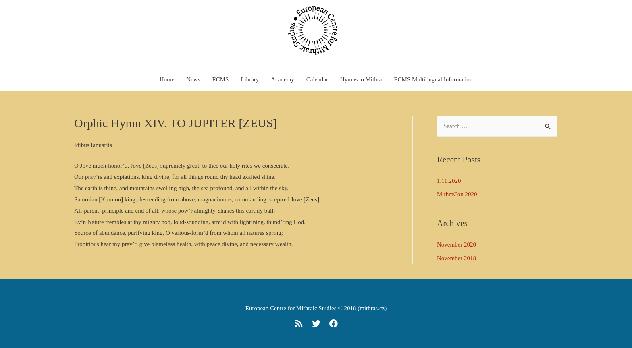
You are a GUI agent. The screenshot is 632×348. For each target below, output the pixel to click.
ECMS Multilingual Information (433, 79)
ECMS (220, 79)
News (193, 79)
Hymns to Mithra (361, 79)
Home (167, 79)
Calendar (317, 79)
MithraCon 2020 (457, 194)
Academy (282, 79)
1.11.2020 (449, 181)
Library (250, 79)
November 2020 (456, 244)
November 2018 (456, 258)
